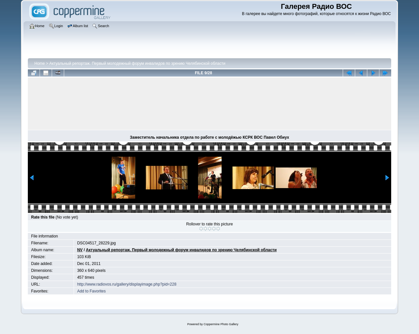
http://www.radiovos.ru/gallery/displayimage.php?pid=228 (126, 284)
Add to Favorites (91, 291)
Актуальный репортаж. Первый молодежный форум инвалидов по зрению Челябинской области (137, 63)
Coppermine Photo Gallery (221, 324)
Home (39, 63)
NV (80, 250)
